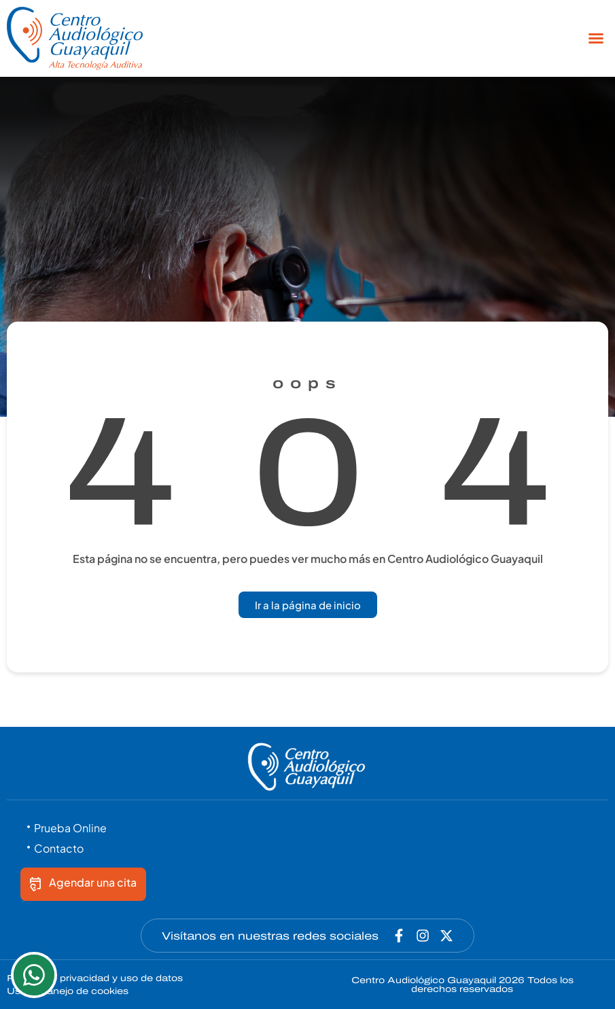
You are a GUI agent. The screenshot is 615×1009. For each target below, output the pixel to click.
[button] (596, 38)
